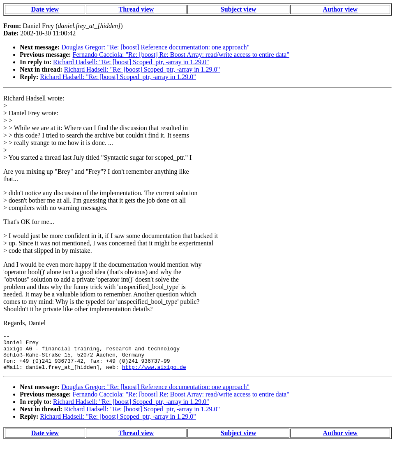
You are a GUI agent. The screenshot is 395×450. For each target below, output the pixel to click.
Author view (340, 9)
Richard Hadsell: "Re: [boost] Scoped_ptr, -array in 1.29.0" (131, 61)
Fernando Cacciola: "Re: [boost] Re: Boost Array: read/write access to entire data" (181, 54)
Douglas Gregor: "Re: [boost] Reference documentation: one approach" (155, 47)
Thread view (136, 9)
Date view (45, 9)
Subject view (238, 9)
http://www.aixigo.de (154, 374)
